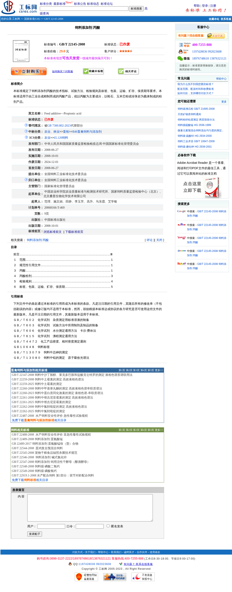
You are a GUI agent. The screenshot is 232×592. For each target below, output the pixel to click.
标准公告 (80, 3)
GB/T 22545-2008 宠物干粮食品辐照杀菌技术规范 (44, 452)
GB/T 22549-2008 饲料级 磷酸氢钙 (34, 471)
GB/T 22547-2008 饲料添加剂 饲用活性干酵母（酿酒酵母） (51, 461)
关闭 (159, 240)
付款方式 (77, 557)
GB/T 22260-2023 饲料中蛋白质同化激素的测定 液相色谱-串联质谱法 (57, 393)
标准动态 (93, 3)
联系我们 (116, 557)
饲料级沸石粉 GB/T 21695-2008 (196, 108)
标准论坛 (107, 3)
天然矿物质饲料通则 (189, 114)
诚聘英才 (129, 557)
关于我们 (90, 557)
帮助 (197, 5)
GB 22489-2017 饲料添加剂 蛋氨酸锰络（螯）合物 (45, 443)
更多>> (159, 370)
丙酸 (46, 240)
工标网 (16, 18)
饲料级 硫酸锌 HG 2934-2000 (195, 135)
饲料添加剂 (34, 240)
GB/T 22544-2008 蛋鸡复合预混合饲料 (37, 448)
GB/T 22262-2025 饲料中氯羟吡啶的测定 (38, 411)
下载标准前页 (74, 231)
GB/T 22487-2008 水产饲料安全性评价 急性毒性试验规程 (50, 415)
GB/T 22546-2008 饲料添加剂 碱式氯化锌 (39, 457)
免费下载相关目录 (39, 420)
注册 (213, 5)
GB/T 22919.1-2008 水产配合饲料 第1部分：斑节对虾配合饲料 (53, 475)
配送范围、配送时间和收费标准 (195, 88)
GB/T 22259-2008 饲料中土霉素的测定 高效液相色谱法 (48, 379)
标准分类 (46, 3)
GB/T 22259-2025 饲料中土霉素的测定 (37, 384)
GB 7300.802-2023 (59, 125)
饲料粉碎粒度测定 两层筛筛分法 (196, 119)
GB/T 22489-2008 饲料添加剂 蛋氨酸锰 (37, 439)
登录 (205, 5)
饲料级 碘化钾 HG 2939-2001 (195, 146)
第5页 (151, 370)
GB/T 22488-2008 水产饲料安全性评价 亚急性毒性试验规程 (51, 434)
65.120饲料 (61, 137)
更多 (224, 101)
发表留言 (18, 490)
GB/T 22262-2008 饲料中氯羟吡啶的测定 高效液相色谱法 (49, 406)
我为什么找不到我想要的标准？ (195, 84)
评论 (150, 240)
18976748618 (200, 58)
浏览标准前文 (53, 231)
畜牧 (66, 131)
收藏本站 (214, 19)
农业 (47, 137)
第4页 (143, 370)
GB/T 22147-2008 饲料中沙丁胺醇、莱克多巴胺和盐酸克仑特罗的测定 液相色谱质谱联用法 (72, 374)
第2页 (129, 370)
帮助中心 (221, 78)
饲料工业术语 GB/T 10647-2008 (196, 141)
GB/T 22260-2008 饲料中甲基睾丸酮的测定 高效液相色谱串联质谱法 (57, 388)
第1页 (122, 370)
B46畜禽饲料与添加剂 (87, 131)
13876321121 (218, 58)
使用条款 (155, 557)
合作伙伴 (142, 557)
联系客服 (226, 19)
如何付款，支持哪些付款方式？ (195, 93)
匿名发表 (115, 531)
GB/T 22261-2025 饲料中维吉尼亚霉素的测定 (41, 402)
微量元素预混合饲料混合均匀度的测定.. (200, 130)
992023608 (215, 51)
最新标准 (59, 3)
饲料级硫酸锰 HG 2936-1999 (194, 125)
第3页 (136, 370)
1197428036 (199, 51)
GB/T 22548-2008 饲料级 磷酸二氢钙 (36, 466)
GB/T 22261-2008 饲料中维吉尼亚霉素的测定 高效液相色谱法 (52, 397)
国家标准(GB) (32, 18)
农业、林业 (52, 131)
